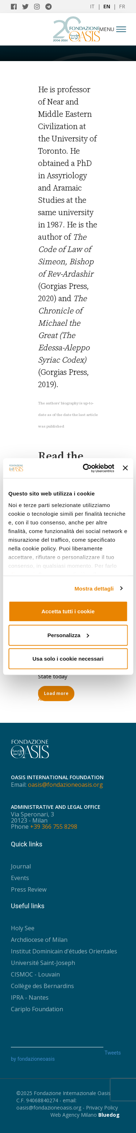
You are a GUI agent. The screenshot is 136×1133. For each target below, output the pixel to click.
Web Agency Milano (73, 1114)
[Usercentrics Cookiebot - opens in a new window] (85, 468)
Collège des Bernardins (42, 986)
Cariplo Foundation (37, 1009)
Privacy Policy (102, 1107)
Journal (21, 866)
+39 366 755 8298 (53, 827)
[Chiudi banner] (125, 468)
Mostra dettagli (94, 588)
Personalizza (68, 635)
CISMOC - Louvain (35, 974)
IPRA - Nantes (30, 997)
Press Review (28, 889)
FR (122, 6)
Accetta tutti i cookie (68, 611)
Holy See (22, 928)
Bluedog (109, 1114)
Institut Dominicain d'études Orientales (64, 951)
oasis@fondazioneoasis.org (65, 785)
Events (20, 878)
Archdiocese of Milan (39, 940)
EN (106, 6)
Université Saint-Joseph (43, 963)
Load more (56, 693)
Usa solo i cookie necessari (68, 659)
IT (92, 6)
